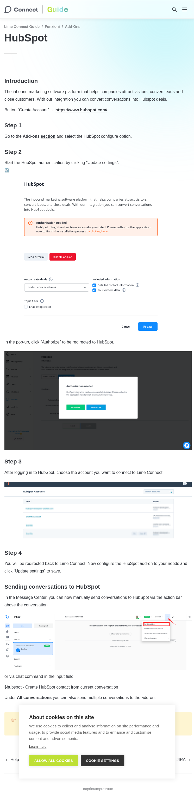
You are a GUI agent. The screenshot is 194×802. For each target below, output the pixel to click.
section (48, 136)
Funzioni (52, 27)
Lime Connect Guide (22, 27)
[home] (36, 9)
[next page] (184, 759)
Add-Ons (72, 27)
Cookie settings (102, 761)
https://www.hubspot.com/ (81, 110)
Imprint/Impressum (98, 789)
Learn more (37, 747)
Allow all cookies (53, 761)
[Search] (174, 9)
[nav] (184, 9)
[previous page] (17, 759)
